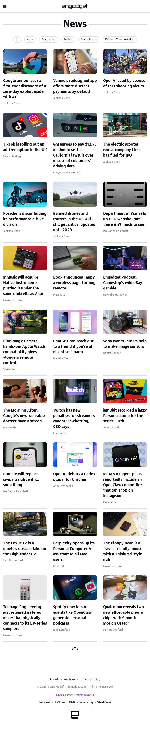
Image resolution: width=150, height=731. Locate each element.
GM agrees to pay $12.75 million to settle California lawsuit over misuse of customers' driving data (75, 155)
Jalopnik (45, 702)
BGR (72, 702)
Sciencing (86, 702)
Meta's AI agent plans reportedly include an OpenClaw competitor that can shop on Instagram (122, 485)
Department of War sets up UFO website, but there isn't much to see (124, 219)
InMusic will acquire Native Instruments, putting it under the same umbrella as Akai (23, 285)
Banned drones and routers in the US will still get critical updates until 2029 (74, 222)
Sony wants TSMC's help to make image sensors (125, 344)
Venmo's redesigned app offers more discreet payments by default (75, 86)
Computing (48, 39)
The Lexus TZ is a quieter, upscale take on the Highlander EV (24, 548)
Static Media (55, 686)
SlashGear (104, 702)
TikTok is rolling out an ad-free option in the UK (25, 147)
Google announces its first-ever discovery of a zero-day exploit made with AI (24, 89)
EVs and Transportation (119, 39)
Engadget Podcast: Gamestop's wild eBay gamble (122, 282)
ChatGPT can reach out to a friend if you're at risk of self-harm (73, 346)
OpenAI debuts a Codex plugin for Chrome (74, 476)
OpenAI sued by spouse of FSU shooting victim (124, 83)
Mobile (68, 39)
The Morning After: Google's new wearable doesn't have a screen (24, 415)
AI (17, 39)
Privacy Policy (90, 679)
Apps (30, 39)
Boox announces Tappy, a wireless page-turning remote (74, 282)
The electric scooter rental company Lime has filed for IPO (122, 149)
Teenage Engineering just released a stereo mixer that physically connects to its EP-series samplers (25, 618)
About (54, 679)
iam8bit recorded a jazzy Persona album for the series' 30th (125, 415)
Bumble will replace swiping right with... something (21, 479)
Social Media (88, 39)
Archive (69, 679)
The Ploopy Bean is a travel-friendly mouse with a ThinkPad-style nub (122, 551)
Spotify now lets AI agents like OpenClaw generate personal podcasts (72, 615)
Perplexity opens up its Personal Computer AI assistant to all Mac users (74, 551)
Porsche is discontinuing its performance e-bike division (24, 219)
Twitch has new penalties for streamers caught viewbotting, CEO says (74, 418)
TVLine (60, 702)
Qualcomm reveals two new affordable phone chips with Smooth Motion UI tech (123, 615)
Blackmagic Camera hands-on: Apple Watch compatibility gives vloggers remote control (24, 352)
